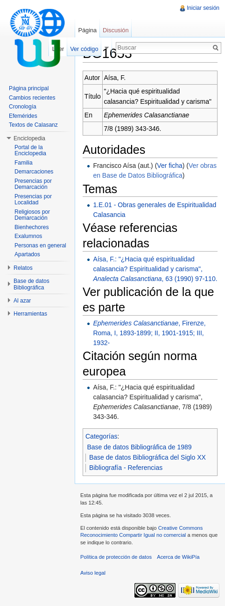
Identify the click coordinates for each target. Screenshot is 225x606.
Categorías (101, 436)
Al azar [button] (22, 300)
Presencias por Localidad (33, 199)
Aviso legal (92, 573)
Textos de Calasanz (33, 125)
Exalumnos (28, 236)
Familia (23, 162)
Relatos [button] (23, 268)
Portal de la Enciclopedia (30, 150)
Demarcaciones (33, 171)
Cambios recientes (32, 97)
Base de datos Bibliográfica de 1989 (139, 447)
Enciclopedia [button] (29, 138)
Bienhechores (31, 227)
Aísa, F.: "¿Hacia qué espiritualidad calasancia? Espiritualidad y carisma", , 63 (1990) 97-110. (155, 268)
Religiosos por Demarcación (32, 215)
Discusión (115, 30)
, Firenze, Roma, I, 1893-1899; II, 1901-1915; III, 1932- (149, 332)
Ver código (84, 48)
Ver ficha (169, 165)
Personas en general (40, 245)
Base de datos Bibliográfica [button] (31, 284)
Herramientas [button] (30, 313)
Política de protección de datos (116, 557)
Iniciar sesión (203, 8)
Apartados (27, 254)
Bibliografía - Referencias (125, 467)
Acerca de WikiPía (178, 557)
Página (87, 30)
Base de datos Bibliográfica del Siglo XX (147, 457)
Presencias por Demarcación (33, 184)
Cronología (22, 106)
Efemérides (23, 116)
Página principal (29, 88)
